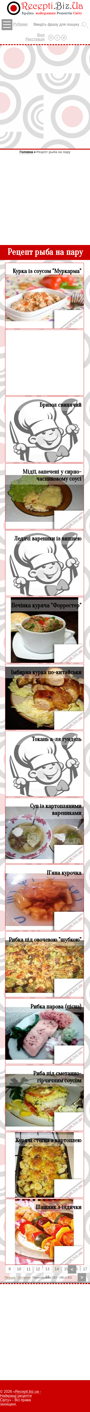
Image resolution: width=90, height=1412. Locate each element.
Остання (24, 1277)
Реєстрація (35, 39)
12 (38, 1269)
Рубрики (15, 24)
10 (19, 1269)
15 (66, 1269)
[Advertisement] (45, 97)
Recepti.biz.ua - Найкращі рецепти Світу (20, 1396)
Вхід (41, 35)
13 (47, 1269)
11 (28, 1269)
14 (57, 1269)
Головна (26, 152)
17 (85, 1269)
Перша (10, 1277)
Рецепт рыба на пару (53, 152)
